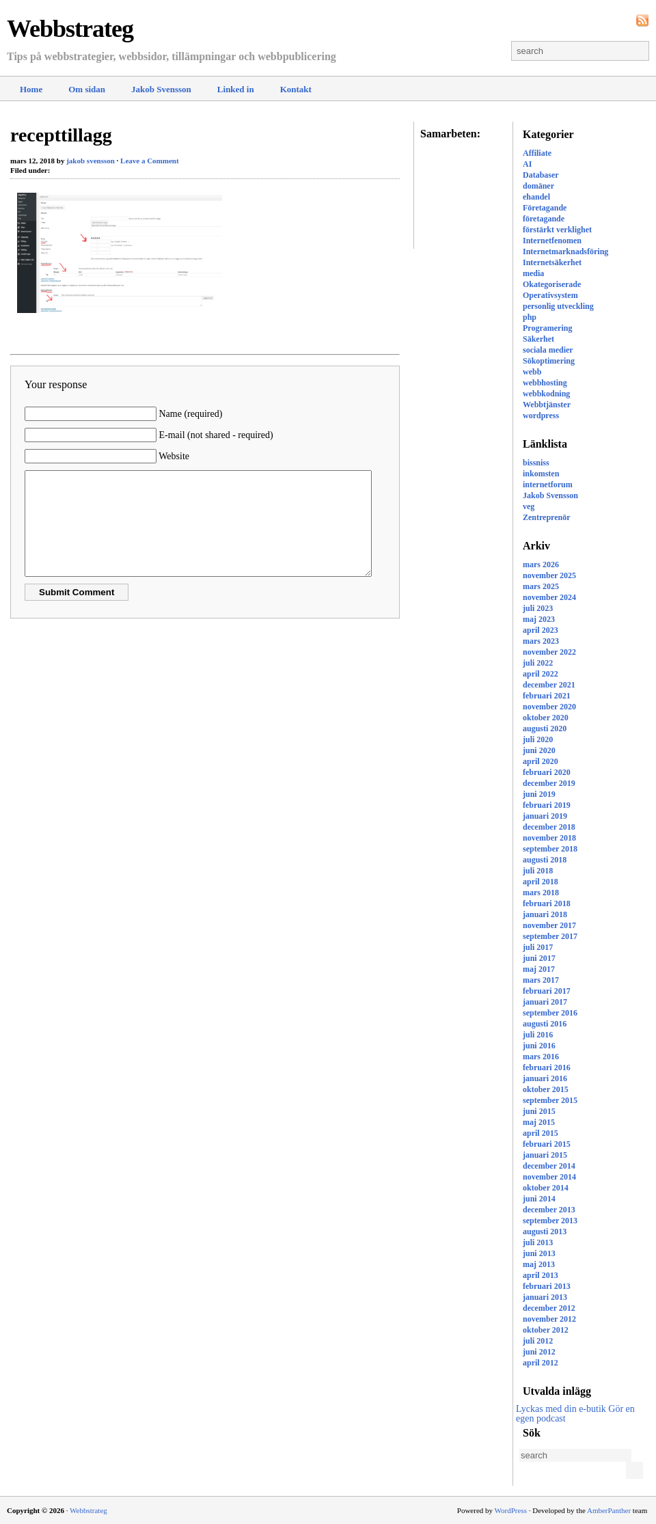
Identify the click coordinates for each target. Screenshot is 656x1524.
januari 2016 (545, 1078)
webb (532, 372)
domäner (538, 186)
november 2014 (549, 1177)
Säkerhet (538, 339)
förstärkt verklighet (557, 229)
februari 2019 (547, 805)
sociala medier (548, 350)
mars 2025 (541, 586)
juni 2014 (539, 1198)
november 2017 (549, 925)
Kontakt (296, 89)
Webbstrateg (70, 28)
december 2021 (549, 685)
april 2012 (540, 1362)
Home (31, 89)
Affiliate (537, 153)
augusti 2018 (544, 860)
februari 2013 (547, 1286)
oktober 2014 (546, 1188)
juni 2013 (539, 1253)
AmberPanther (609, 1510)
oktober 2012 (546, 1330)
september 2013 (550, 1220)
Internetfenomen (552, 240)
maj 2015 (539, 1122)
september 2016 (550, 1013)
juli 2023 (538, 608)
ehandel (536, 197)
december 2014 (549, 1166)
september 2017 (550, 936)
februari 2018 (547, 903)
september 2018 (550, 849)
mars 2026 (541, 564)
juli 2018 (538, 870)
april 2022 (540, 674)
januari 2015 (545, 1155)
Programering (547, 328)
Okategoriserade (552, 284)
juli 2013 (538, 1242)
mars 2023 (541, 641)
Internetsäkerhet (552, 262)
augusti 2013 (544, 1231)
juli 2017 (538, 947)
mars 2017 (541, 980)
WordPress (511, 1510)
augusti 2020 (544, 728)
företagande (543, 218)
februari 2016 (547, 1067)
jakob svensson (90, 161)
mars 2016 (541, 1056)
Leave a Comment (149, 161)
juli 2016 (538, 1034)
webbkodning (546, 393)
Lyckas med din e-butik (561, 1409)
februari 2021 (547, 695)
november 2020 (549, 706)
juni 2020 (539, 750)
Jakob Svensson (161, 89)
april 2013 (540, 1275)
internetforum (548, 484)
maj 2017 (539, 969)
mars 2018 (541, 892)
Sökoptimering (549, 361)
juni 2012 (539, 1352)
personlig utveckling (558, 306)
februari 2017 (547, 991)
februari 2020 (547, 772)
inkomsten (541, 473)
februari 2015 (547, 1144)
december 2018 (549, 827)
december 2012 (549, 1308)
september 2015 (550, 1100)
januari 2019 (545, 816)
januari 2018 (545, 914)
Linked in (235, 89)
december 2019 (549, 783)
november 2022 (549, 652)
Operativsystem (550, 295)
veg (528, 506)
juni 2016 (539, 1045)
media (533, 273)
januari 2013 (545, 1297)
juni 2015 (539, 1111)
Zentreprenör (547, 517)
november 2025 (549, 575)
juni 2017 (539, 958)
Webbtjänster (547, 404)
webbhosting (545, 382)
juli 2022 (538, 663)
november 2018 (549, 838)
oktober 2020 (546, 717)
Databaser (541, 175)
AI (527, 164)
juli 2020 (538, 739)
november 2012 (549, 1319)
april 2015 (540, 1133)
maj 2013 (539, 1264)
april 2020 (540, 761)
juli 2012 (538, 1341)
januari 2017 (545, 1002)
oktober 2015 (546, 1089)
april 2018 (540, 881)
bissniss (536, 462)
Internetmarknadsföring (565, 251)
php (529, 317)
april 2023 (540, 630)
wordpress (541, 415)
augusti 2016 (544, 1024)
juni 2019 (539, 794)
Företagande (544, 208)
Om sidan (86, 89)
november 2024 (549, 597)
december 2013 (549, 1209)
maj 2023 (539, 619)
